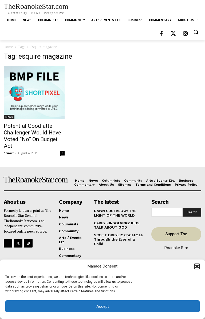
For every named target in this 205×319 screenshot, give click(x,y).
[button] (197, 266)
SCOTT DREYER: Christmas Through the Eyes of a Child (118, 236)
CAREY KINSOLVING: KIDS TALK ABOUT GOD (116, 225)
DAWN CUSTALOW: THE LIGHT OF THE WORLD (114, 213)
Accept (102, 306)
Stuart (9, 153)
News (9, 117)
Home (8, 47)
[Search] (192, 212)
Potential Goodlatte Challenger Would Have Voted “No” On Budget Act (32, 136)
